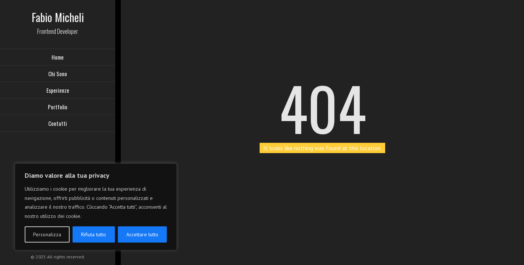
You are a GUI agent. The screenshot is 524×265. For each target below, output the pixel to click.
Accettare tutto (142, 234)
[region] (96, 206)
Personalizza (47, 234)
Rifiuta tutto (93, 234)
